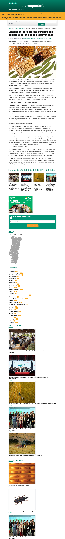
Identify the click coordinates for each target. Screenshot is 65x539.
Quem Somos (21, 9)
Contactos (14, 9)
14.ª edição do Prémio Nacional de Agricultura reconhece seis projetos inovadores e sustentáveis (50, 186)
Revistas (9, 9)
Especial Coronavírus (14, 289)
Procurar (41, 24)
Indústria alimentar (13, 302)
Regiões (10, 21)
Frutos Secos (29, 17)
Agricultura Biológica (19, 14)
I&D (48, 13)
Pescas (11, 313)
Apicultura (4, 17)
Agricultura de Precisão (12, 17)
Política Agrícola (10, 14)
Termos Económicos (26, 21)
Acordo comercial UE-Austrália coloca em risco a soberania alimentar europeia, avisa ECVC (38, 186)
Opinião (3, 14)
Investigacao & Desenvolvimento (44, 38)
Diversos (11, 287)
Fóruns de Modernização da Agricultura (18, 295)
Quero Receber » (32, 226)
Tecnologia (52, 13)
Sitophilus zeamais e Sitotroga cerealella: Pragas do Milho (24, 511)
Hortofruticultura (19, 13)
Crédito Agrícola (57, 17)
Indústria (58, 13)
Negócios (50, 17)
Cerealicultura (10, 13)
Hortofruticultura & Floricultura (19, 28)
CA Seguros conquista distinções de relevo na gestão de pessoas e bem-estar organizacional (26, 186)
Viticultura (4, 13)
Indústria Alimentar (42, 17)
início (10, 28)
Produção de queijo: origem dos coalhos (19, 485)
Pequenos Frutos (28, 13)
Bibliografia (11, 23)
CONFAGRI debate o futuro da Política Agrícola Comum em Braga (25, 455)
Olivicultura (22, 17)
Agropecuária (36, 13)
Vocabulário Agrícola (17, 21)
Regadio (35, 17)
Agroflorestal (43, 13)
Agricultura (12, 271)
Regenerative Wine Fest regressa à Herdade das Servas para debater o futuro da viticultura (14, 186)
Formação (8, 18)
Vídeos (11, 320)
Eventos (3, 18)
